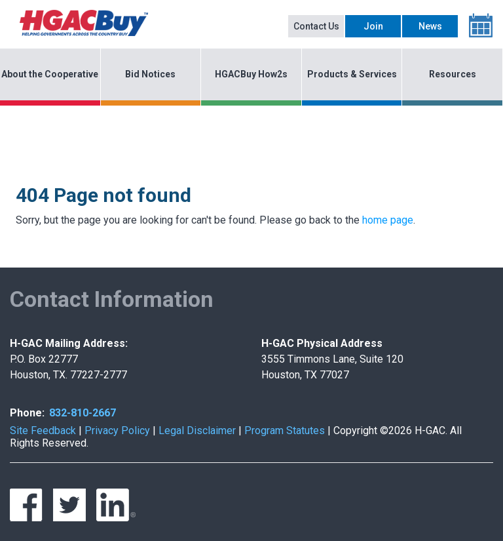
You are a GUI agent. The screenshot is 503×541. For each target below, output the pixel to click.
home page (387, 220)
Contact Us (316, 26)
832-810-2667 (82, 413)
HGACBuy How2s (251, 74)
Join (373, 26)
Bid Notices (150, 74)
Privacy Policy (117, 430)
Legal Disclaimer (197, 430)
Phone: (27, 413)
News (430, 26)
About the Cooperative (49, 74)
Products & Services (352, 74)
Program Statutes (284, 430)
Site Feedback (43, 430)
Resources (452, 74)
